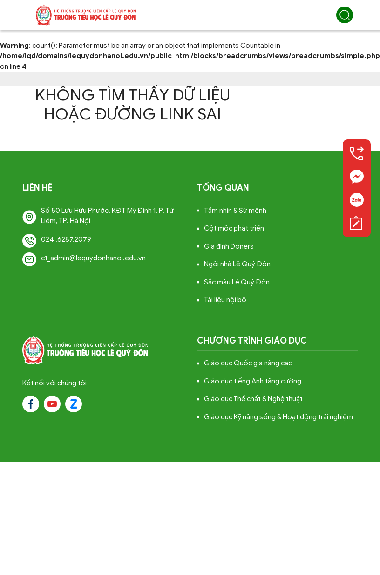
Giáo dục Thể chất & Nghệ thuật (253, 399)
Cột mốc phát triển (234, 228)
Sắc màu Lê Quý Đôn (237, 282)
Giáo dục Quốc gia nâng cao (248, 363)
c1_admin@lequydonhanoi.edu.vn (93, 258)
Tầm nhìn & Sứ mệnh (235, 210)
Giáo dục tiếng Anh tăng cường (252, 381)
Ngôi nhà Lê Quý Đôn (237, 264)
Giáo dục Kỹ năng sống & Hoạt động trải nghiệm (278, 417)
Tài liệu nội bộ (225, 300)
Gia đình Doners (229, 246)
